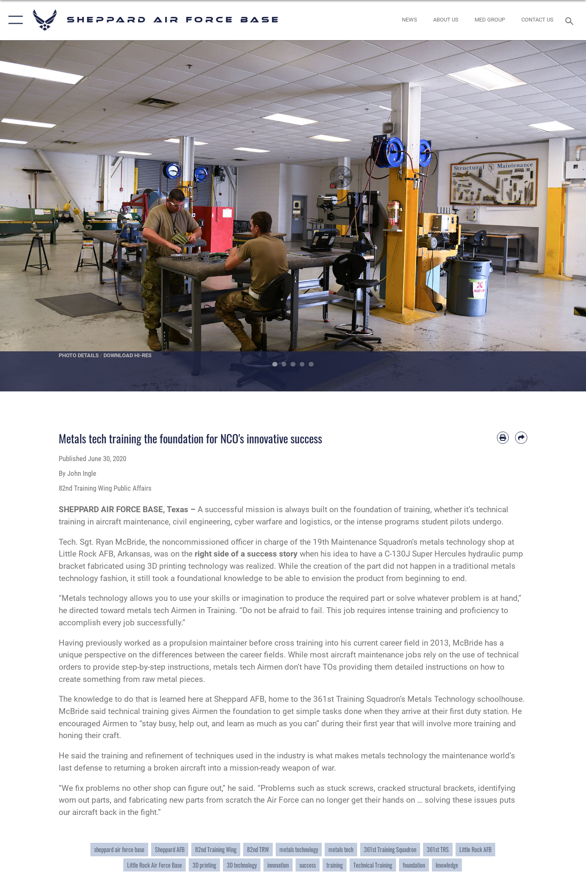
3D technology (242, 865)
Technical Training (372, 865)
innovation (278, 865)
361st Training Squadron (390, 849)
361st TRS (438, 849)
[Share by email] (521, 438)
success (307, 865)
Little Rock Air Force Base (154, 865)
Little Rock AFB (475, 849)
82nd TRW (258, 849)
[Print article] (503, 438)
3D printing (204, 865)
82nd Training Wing (215, 849)
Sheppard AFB (169, 849)
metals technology (298, 849)
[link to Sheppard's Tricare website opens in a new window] (490, 20)
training (334, 865)
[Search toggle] (570, 20)
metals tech (340, 849)
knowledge (447, 865)
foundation (414, 865)
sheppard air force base (119, 849)
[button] (13, 20)
